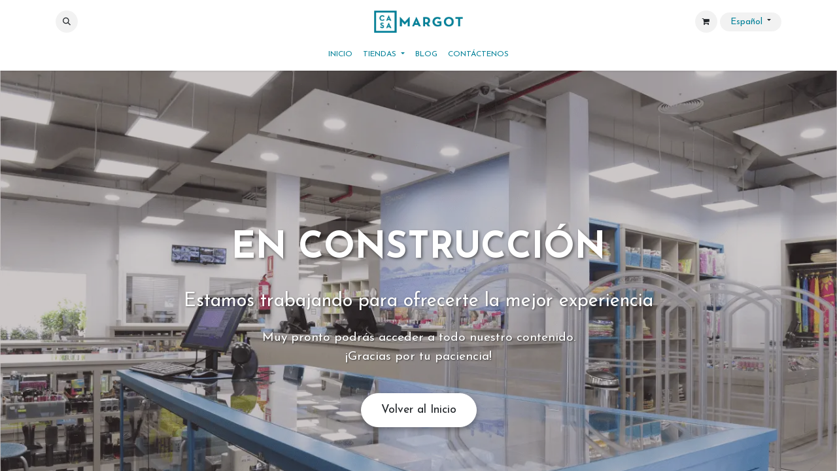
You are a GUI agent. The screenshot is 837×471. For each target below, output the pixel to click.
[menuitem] (340, 54)
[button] (67, 21)
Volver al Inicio (418, 409)
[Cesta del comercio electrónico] (706, 21)
